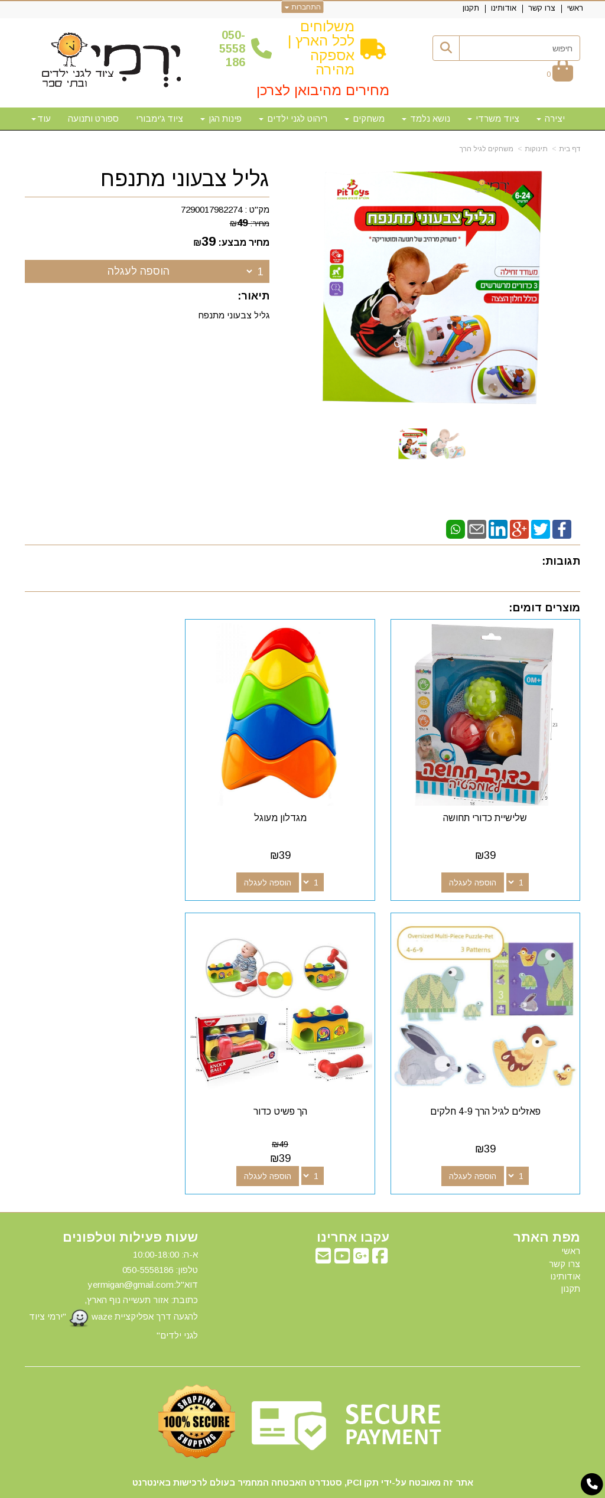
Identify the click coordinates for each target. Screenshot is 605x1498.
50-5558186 (232, 48)
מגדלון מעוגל (303, 801)
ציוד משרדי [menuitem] (493, 118)
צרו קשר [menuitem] (541, 8)
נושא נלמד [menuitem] (426, 118)
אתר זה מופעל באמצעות (302, 1487)
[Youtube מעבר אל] (342, 1226)
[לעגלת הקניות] (559, 73)
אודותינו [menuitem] (503, 8)
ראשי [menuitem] (575, 8)
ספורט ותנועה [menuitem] (93, 118)
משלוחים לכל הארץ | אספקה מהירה (321, 47)
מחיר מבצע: (243, 242)
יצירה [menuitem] (550, 118)
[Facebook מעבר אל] (380, 1226)
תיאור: (253, 296)
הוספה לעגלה (139, 271)
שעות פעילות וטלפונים (130, 1204)
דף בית (569, 149)
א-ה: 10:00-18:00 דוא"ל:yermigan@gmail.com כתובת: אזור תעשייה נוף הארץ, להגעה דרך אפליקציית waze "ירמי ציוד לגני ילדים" (113, 1261)
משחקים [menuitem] (364, 118)
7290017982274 (211, 209)
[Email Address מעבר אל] (323, 1226)
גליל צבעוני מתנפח (184, 179)
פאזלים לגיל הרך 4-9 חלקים (111, 801)
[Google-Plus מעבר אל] (361, 1226)
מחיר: (249, 223)
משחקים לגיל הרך (486, 149)
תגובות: (561, 561)
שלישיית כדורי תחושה (493, 801)
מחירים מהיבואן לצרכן (322, 90)
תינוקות (536, 149)
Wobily (340, 1486)
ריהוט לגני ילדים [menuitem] (293, 118)
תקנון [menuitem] (471, 8)
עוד (41, 118)
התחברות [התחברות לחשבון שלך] (303, 7)
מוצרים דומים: (544, 608)
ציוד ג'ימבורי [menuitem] (159, 118)
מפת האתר (546, 1204)
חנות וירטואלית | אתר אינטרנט (226, 1486)
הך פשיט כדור (494, 1078)
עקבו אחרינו (353, 1204)
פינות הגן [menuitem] (221, 118)
